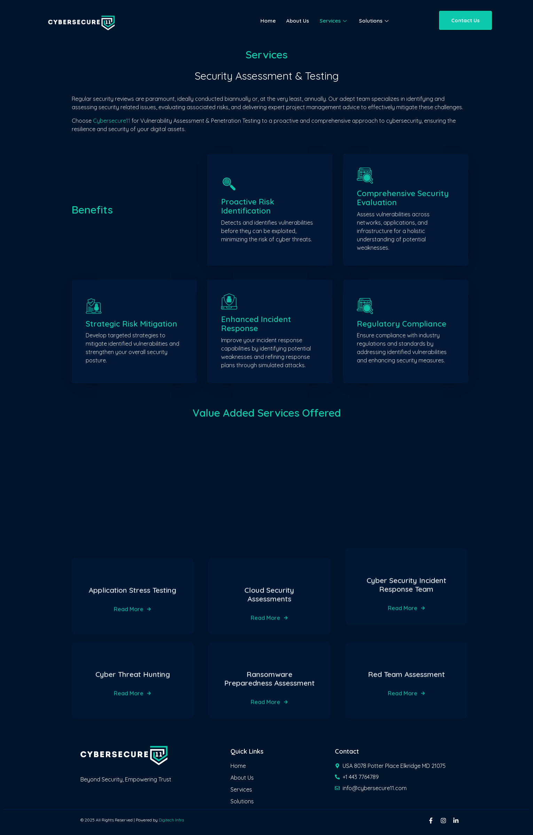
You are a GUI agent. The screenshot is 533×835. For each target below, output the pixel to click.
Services (334, 20)
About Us (297, 20)
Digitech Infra (171, 819)
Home (268, 20)
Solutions (374, 20)
